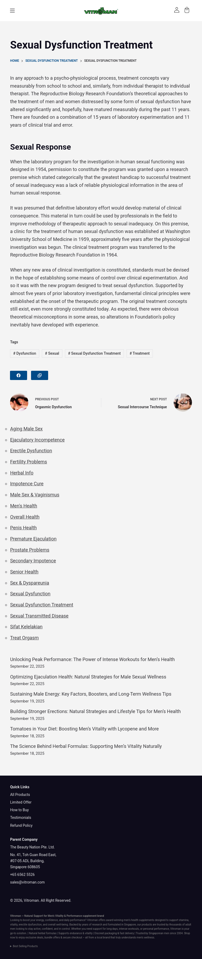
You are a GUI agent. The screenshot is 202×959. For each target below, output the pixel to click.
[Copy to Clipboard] (39, 375)
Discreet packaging (105, 933)
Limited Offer (20, 802)
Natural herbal (37, 933)
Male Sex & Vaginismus (34, 494)
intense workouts (129, 928)
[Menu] (12, 10)
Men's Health (23, 506)
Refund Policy (21, 825)
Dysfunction (24, 353)
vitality (13, 924)
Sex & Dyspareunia (29, 583)
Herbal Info (21, 473)
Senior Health (24, 572)
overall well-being (58, 924)
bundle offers (52, 937)
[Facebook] (18, 375)
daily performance (74, 920)
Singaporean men (159, 933)
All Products (20, 794)
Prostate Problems (29, 550)
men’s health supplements (139, 920)
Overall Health (24, 517)
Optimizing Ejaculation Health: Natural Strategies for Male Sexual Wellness (88, 677)
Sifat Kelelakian (26, 626)
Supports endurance (70, 933)
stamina (183, 920)
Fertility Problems (28, 461)
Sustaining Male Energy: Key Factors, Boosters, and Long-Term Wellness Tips (90, 694)
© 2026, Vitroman (24, 900)
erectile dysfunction (30, 924)
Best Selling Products (25, 946)
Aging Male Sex (26, 428)
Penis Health (23, 527)
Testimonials (20, 817)
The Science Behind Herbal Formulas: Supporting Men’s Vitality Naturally (86, 746)
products (147, 924)
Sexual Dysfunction (30, 593)
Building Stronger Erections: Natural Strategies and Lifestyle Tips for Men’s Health (95, 711)
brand (100, 915)
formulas (51, 933)
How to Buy (19, 810)
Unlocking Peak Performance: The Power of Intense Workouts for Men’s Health (92, 659)
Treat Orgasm (24, 637)
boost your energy (33, 920)
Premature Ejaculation (33, 539)
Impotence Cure (26, 483)
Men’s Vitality (56, 915)
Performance (74, 915)
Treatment (140, 353)
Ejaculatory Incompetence (37, 440)
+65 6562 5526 (22, 874)
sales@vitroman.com (27, 882)
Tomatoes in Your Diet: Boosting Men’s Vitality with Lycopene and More (84, 729)
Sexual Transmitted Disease (39, 616)
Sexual (52, 353)
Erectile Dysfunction (31, 450)
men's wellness (145, 937)
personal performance (156, 928)
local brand (103, 937)
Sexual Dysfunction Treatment (94, 353)
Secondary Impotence (33, 560)
